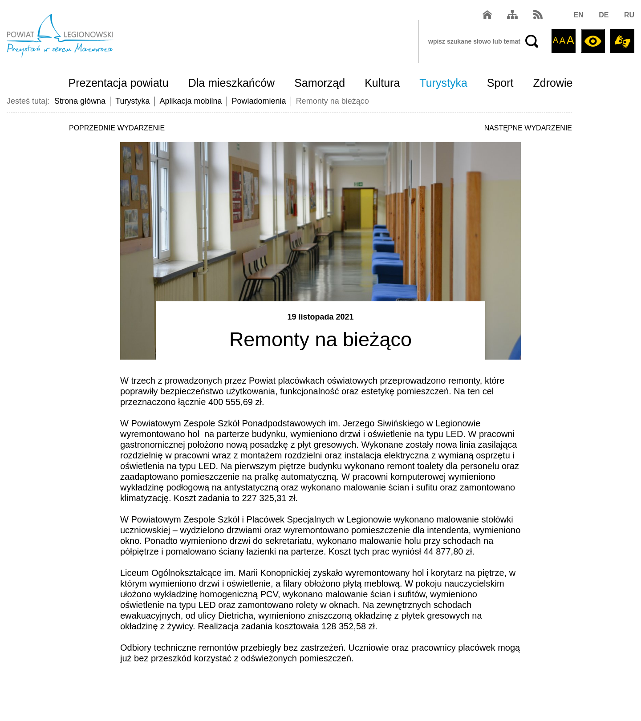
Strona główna (79, 101)
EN (579, 15)
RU (629, 15)
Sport (500, 83)
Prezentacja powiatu (119, 83)
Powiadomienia (259, 101)
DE (604, 15)
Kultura (382, 83)
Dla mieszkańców (231, 83)
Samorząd (319, 83)
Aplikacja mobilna (190, 101)
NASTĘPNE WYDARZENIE (528, 128)
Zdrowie (553, 83)
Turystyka (443, 83)
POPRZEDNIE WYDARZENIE (117, 128)
